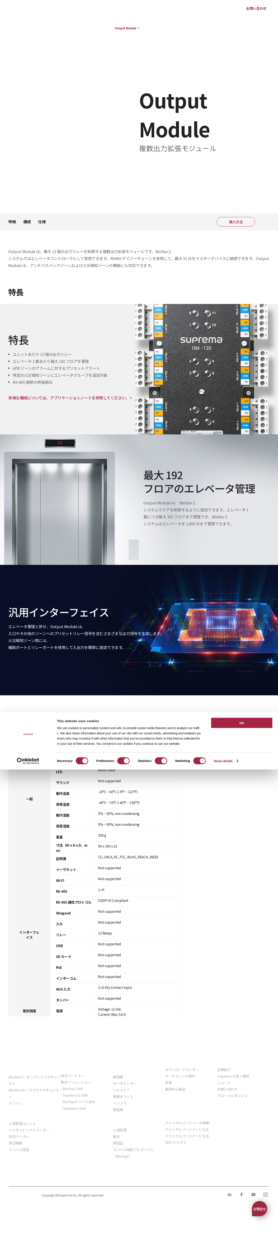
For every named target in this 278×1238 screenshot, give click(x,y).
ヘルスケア (121, 1090)
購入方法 (194, 10)
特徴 (12, 221)
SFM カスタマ (175, 1142)
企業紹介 (224, 1069)
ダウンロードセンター (182, 1069)
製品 (25, 28)
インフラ (119, 1103)
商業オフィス (123, 1096)
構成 (27, 221)
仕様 (42, 221)
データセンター (125, 1083)
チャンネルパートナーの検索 (187, 1122)
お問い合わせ (256, 8)
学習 (168, 1082)
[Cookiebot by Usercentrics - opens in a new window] (28, 1229)
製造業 (118, 1109)
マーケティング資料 (180, 1076)
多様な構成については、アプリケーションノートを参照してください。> (70, 397)
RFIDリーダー (19, 1136)
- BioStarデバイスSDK (78, 1101)
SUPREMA (23, 12)
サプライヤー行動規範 (133, 1177)
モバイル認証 (19, 1149)
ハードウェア (62, 28)
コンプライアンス (95, 1177)
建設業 (118, 1076)
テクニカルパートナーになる (187, 1135)
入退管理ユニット (22, 1123)
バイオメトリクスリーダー (29, 1130)
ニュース (223, 1082)
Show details (223, 1229)
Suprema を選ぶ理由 (233, 1076)
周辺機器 (90, 28)
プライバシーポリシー (24, 1177)
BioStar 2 (16, 1103)
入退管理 (119, 1130)
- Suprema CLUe (73, 1108)
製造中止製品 (175, 1089)
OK (241, 1191)
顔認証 (118, 1143)
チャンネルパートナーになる (187, 1129)
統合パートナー (72, 1075)
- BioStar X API (72, 1088)
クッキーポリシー (61, 1177)
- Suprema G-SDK (74, 1095)
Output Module (125, 28)
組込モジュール (72, 1120)
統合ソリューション (76, 1082)
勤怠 (116, 1136)
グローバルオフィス (232, 1095)
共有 (264, 221)
